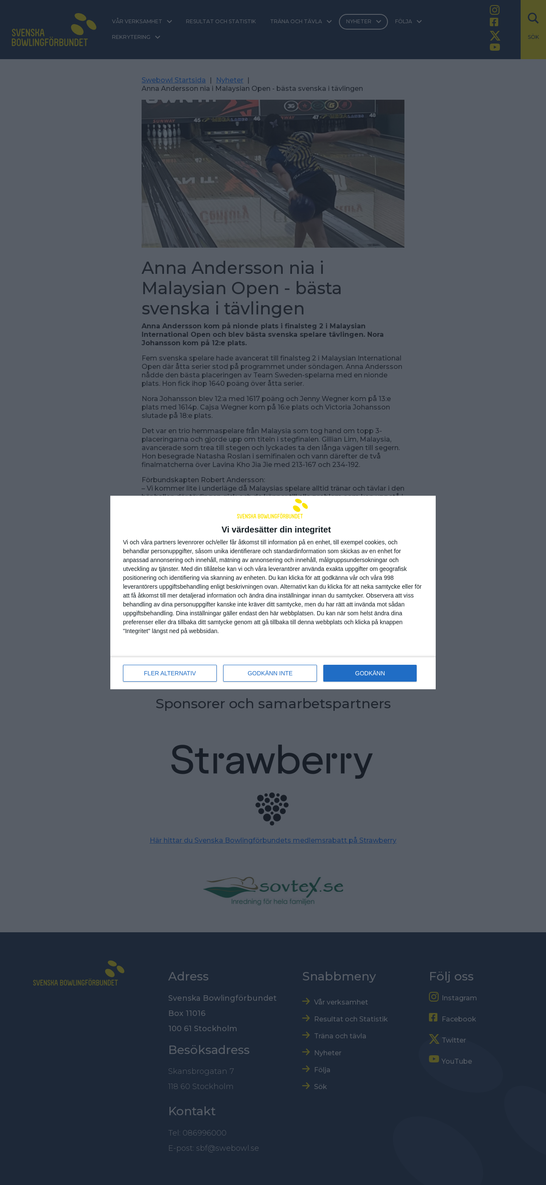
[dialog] (273, 592)
